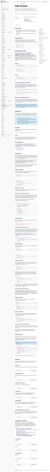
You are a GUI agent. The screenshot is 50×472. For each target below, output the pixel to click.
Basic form (40, 53)
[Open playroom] (45, 2)
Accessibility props (41, 43)
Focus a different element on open (43, 59)
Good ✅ (40, 34)
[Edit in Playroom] (33, 370)
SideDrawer (40, 39)
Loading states (41, 58)
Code (16, 25)
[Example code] (18, 370)
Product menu (18, 33)
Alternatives (40, 30)
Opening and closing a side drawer (43, 37)
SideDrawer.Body (41, 48)
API (19, 25)
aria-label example (19, 149)
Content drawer (41, 63)
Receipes (40, 52)
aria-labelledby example (20, 148)
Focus (40, 42)
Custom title (40, 57)
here (32, 139)
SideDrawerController (42, 33)
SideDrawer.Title (41, 47)
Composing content (41, 54)
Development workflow (5, 9)
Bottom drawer (18, 30)
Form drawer (41, 62)
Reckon (26, 470)
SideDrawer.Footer (41, 49)
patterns (26, 166)
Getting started (4, 8)
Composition (41, 44)
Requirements (41, 32)
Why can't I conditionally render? (43, 38)
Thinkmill (41, 470)
